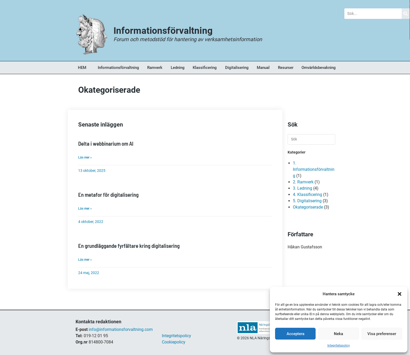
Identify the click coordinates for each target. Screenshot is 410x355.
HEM (82, 67)
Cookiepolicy (173, 341)
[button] (399, 294)
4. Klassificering (307, 194)
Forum (201, 4)
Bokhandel (262, 4)
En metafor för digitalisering (108, 194)
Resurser (285, 67)
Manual (263, 67)
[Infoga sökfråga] (311, 139)
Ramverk (154, 67)
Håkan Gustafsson (305, 246)
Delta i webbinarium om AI (105, 143)
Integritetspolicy (338, 345)
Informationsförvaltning (118, 67)
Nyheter (143, 4)
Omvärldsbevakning (318, 67)
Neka (338, 333)
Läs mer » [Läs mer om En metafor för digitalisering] (85, 208)
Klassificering (205, 67)
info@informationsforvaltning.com (121, 328)
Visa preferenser (381, 333)
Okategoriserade (308, 207)
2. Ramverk (303, 181)
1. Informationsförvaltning (313, 169)
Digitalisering (237, 67)
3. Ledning (302, 188)
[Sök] (406, 13)
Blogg (84, 4)
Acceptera (295, 333)
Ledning (178, 67)
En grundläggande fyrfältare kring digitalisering (128, 245)
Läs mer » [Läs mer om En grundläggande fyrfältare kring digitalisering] (85, 259)
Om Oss (324, 4)
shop (241, 343)
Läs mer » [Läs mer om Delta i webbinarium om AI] (85, 157)
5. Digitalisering (307, 200)
